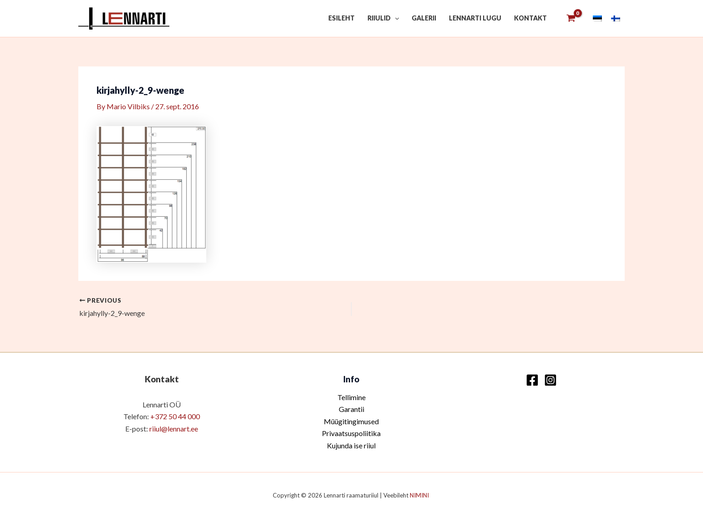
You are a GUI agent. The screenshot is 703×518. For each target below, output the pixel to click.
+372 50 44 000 (175, 416)
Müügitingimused (351, 421)
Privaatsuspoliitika (351, 433)
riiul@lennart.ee (173, 428)
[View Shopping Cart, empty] (570, 18)
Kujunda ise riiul (351, 445)
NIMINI (420, 495)
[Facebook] (532, 380)
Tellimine (351, 397)
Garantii (351, 409)
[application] (395, 18)
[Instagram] (550, 380)
